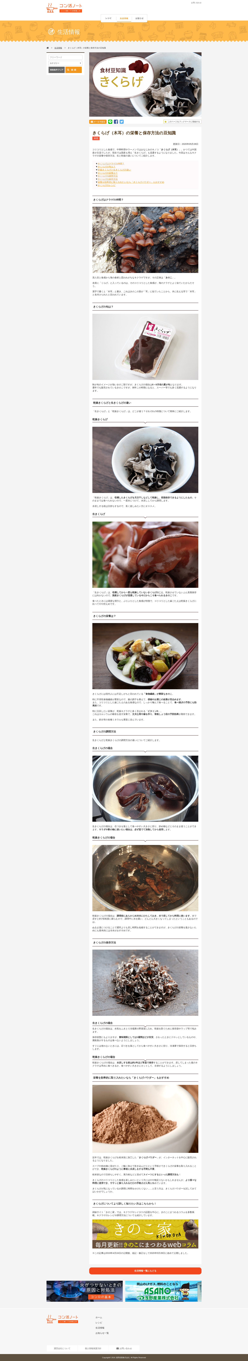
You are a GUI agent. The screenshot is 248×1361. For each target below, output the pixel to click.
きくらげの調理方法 (108, 176)
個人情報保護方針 (93, 1348)
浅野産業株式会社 (123, 1357)
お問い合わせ (196, 3)
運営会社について (62, 1348)
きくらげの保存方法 (108, 179)
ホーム (99, 1317)
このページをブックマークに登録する (182, 122)
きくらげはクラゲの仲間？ (111, 163)
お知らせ (140, 18)
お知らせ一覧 (102, 1333)
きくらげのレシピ (106, 185)
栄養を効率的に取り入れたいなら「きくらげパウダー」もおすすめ (131, 182)
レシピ (108, 18)
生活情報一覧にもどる (145, 1270)
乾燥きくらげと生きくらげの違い (114, 169)
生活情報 (124, 18)
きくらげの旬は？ (106, 166)
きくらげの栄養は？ (108, 173)
